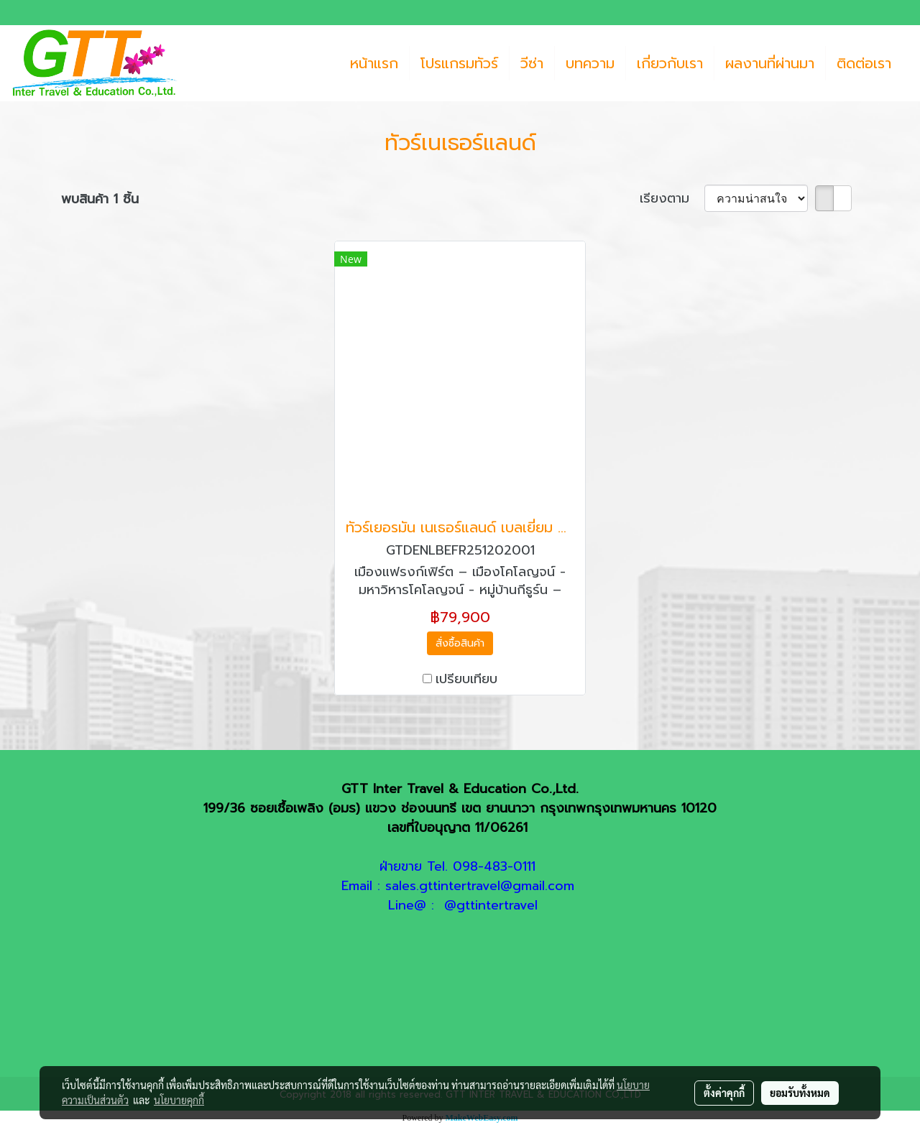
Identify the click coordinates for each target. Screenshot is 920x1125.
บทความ (590, 63)
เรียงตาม (672, 198)
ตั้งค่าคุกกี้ (724, 1092)
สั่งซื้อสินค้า (460, 643)
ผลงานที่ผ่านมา (769, 63)
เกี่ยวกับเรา (670, 63)
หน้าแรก (374, 63)
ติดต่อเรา (864, 63)
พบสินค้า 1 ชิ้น (100, 199)
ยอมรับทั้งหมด (800, 1092)
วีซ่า (531, 63)
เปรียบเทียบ (466, 679)
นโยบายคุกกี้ (179, 1099)
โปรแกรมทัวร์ (459, 63)
